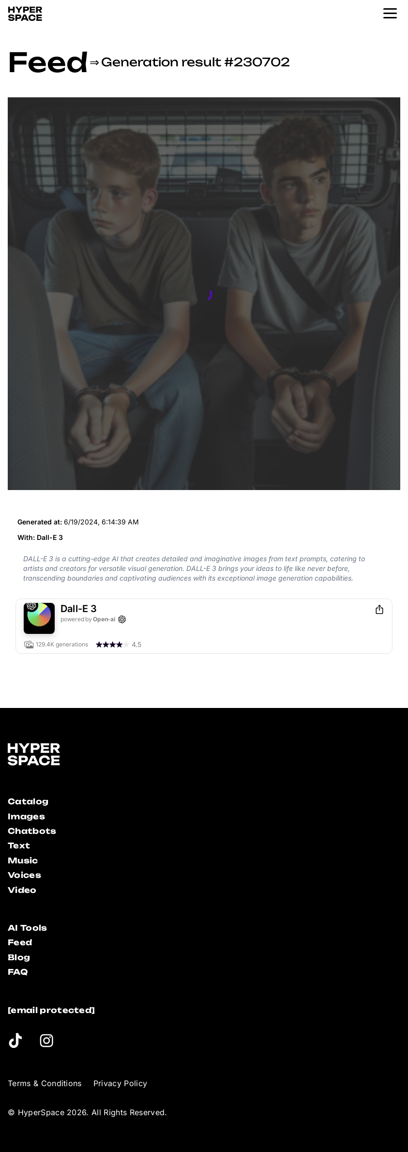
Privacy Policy (120, 1083)
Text (19, 845)
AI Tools (27, 928)
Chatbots (32, 831)
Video (22, 890)
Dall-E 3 (50, 537)
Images (26, 816)
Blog (19, 957)
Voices (24, 875)
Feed (48, 62)
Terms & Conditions (45, 1083)
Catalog (28, 801)
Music (23, 860)
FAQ (18, 972)
